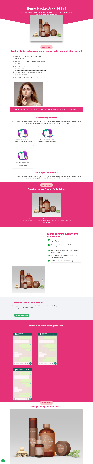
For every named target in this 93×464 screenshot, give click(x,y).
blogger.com (79, 462)
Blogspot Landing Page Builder (27, 462)
